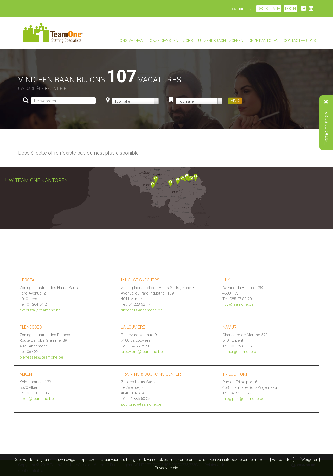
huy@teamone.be (238, 304)
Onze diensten (164, 40)
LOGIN (290, 8)
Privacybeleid (166, 468)
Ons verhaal (132, 40)
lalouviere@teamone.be (142, 351)
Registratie (269, 8)
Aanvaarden (282, 459)
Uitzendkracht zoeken (220, 40)
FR (234, 9)
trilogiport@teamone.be (243, 398)
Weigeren (309, 459)
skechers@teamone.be (142, 310)
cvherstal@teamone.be (40, 310)
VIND (235, 100)
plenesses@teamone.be (41, 357)
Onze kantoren (263, 40)
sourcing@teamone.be (141, 404)
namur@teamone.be (240, 351)
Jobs (188, 40)
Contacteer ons (300, 40)
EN (249, 9)
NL (241, 9)
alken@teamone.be (37, 398)
